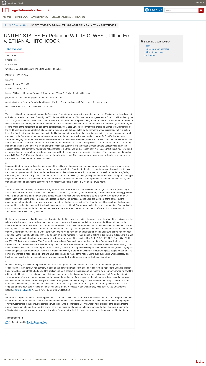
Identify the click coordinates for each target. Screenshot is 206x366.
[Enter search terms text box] (181, 10)
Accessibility (11, 360)
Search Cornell (199, 3)
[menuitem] (7, 17)
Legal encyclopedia (61, 17)
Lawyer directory (39, 17)
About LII (7, 17)
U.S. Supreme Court (18, 25)
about (148, 46)
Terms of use (87, 360)
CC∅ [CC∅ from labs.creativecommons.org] (7, 322)
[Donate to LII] (153, 9)
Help (73, 360)
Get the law (21, 17)
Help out (79, 17)
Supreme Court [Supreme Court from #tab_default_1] (14, 49)
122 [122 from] (29, 290)
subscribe (150, 55)
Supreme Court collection (157, 49)
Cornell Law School (15, 3)
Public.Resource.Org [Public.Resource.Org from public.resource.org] (37, 322)
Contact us (41, 360)
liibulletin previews (154, 52)
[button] (201, 10)
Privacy (102, 360)
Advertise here (59, 360)
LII (5, 25)
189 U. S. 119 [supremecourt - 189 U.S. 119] (19, 290)
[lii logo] (31, 10)
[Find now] (201, 10)
